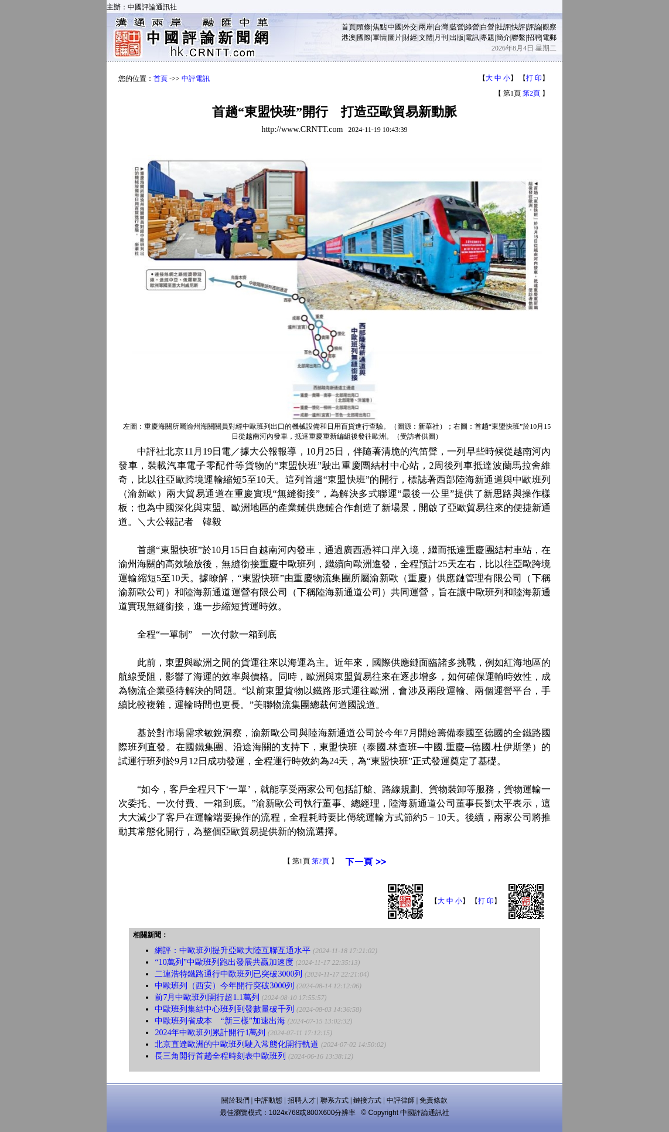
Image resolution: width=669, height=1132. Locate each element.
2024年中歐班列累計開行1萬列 (210, 1032)
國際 (364, 37)
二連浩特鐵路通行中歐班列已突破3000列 (228, 974)
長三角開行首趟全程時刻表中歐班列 (220, 1056)
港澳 (349, 37)
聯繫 (518, 37)
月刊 (441, 37)
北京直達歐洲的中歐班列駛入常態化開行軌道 (237, 1044)
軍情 (380, 37)
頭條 (364, 27)
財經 (410, 37)
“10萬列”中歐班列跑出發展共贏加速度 (224, 962)
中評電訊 (196, 78)
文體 (426, 37)
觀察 (549, 27)
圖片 (395, 37)
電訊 (472, 37)
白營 (487, 27)
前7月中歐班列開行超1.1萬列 (207, 997)
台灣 (441, 27)
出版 (457, 37)
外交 (410, 27)
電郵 (549, 37)
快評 (518, 27)
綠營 (472, 27)
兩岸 (426, 27)
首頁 (349, 27)
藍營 (457, 27)
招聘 (534, 37)
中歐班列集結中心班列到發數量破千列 (224, 1009)
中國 (395, 27)
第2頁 (531, 93)
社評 (503, 27)
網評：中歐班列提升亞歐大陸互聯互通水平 (232, 950)
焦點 (380, 27)
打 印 (534, 78)
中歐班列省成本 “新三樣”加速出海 (220, 1020)
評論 (534, 27)
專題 (487, 37)
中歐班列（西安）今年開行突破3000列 (224, 985)
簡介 (503, 37)
